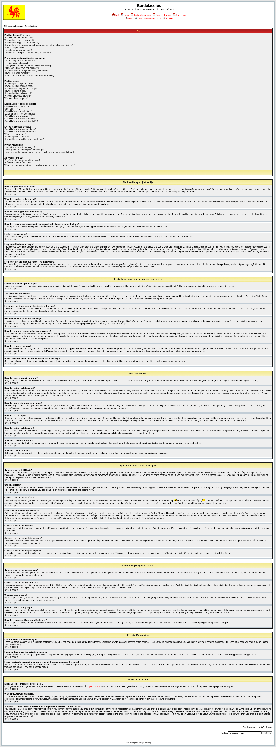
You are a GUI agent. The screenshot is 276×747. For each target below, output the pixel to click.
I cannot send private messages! (19, 147)
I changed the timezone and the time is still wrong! (27, 65)
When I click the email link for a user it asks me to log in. (30, 75)
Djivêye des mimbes (141, 15)
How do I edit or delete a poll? (18, 93)
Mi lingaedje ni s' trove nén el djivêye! (21, 68)
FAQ (115, 15)
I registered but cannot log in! (18, 50)
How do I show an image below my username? (26, 70)
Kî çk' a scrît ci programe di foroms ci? (22, 160)
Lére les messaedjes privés (148, 19)
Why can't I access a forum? (17, 96)
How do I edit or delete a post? (18, 86)
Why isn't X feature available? (18, 163)
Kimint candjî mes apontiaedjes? (19, 60)
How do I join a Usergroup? (17, 136)
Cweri (125, 15)
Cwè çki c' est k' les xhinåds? (18, 111)
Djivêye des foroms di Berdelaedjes (20, 26)
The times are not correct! (16, 63)
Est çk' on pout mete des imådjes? (20, 114)
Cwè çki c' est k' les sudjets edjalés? (21, 121)
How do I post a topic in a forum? (19, 83)
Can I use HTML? (12, 109)
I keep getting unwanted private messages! (24, 150)
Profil (129, 19)
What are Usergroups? (15, 134)
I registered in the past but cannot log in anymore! (27, 52)
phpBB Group (93, 686)
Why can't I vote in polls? (16, 98)
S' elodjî (168, 19)
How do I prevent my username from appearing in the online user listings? (38, 45)
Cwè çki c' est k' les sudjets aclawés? (21, 119)
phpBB (135, 743)
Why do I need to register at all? (19, 40)
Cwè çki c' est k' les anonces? (18, 116)
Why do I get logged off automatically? (22, 42)
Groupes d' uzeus (162, 15)
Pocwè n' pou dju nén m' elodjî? (19, 37)
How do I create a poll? (15, 91)
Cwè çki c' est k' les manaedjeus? (20, 129)
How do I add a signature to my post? (21, 88)
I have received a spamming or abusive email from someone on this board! (39, 152)
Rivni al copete (11, 194)
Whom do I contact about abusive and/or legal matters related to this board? (40, 165)
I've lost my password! (14, 47)
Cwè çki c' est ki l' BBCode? (17, 106)
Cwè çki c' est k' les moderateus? (20, 132)
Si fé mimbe (179, 15)
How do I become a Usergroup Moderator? (24, 139)
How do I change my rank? (17, 73)
